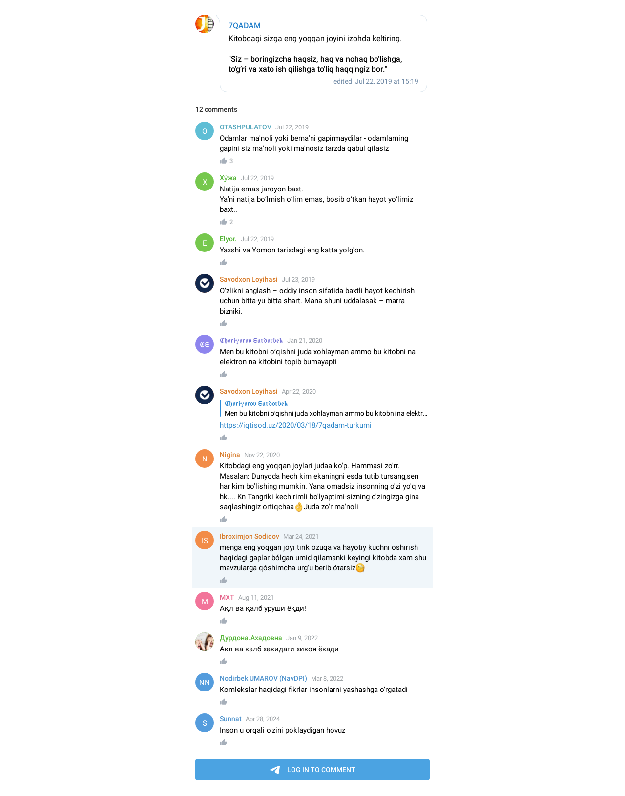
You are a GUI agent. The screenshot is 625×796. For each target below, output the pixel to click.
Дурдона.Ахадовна (251, 638)
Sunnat (231, 719)
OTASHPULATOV (245, 127)
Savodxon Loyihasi (249, 279)
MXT (227, 597)
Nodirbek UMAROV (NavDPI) (263, 678)
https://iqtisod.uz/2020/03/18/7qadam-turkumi (296, 425)
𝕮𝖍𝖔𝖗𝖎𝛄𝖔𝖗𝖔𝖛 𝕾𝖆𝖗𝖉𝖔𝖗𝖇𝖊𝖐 (251, 340)
